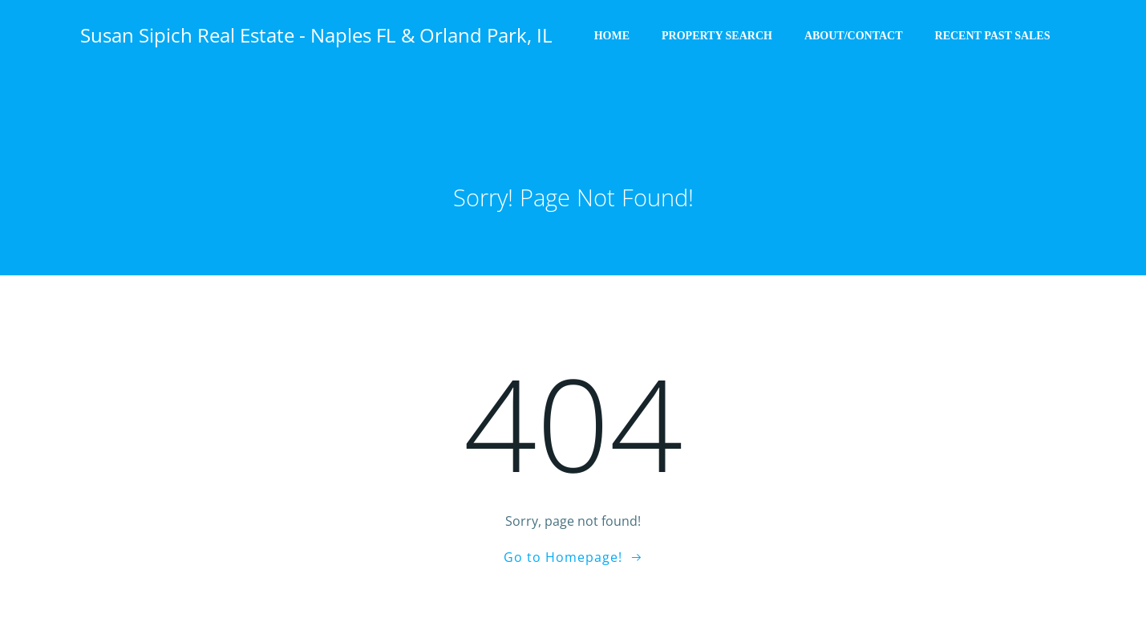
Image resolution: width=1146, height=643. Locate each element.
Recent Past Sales (993, 37)
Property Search (717, 37)
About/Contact (854, 37)
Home (612, 37)
